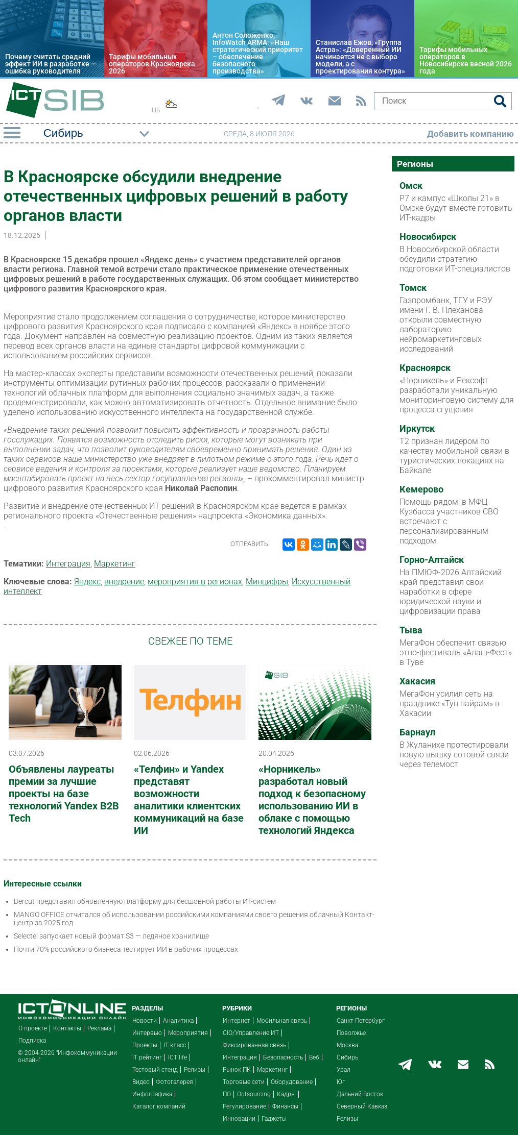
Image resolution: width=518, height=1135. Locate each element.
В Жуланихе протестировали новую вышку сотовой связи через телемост (454, 754)
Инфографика (152, 1094)
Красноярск (425, 368)
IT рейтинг (147, 1057)
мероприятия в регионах (195, 581)
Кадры (286, 1094)
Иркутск (417, 429)
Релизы (194, 1069)
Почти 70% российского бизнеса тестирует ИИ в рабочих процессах (126, 949)
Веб (314, 1057)
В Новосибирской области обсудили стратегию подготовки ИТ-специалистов (454, 259)
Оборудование (292, 1081)
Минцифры (267, 581)
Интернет (236, 1020)
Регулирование (244, 1106)
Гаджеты (274, 1118)
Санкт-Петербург (361, 1020)
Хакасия (417, 681)
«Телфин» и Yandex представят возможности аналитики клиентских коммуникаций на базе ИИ (189, 799)
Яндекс (87, 581)
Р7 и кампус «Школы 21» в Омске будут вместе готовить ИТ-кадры (455, 208)
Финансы (285, 1106)
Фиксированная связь (254, 1045)
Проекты (144, 1045)
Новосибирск (427, 237)
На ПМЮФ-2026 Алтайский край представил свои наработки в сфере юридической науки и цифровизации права (450, 592)
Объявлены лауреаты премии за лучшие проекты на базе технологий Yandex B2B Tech (64, 793)
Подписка (32, 1040)
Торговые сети (244, 1081)
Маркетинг (114, 564)
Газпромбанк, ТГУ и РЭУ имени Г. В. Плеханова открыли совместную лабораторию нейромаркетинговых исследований (445, 324)
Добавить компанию (470, 134)
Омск (410, 186)
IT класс (174, 1045)
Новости (144, 1020)
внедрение (124, 581)
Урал (343, 1069)
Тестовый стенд (155, 1069)
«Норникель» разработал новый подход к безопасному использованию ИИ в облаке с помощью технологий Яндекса (312, 799)
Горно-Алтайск (431, 560)
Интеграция (68, 564)
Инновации (239, 1118)
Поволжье (351, 1033)
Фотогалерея (174, 1081)
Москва (347, 1045)
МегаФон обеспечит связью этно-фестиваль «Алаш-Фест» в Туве (455, 652)
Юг (341, 1081)
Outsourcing (254, 1094)
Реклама (99, 1028)
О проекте (32, 1028)
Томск (413, 288)
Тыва (410, 630)
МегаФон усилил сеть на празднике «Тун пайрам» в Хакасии (449, 703)
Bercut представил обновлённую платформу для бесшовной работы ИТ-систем (145, 901)
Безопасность (283, 1057)
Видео (141, 1081)
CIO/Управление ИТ (251, 1033)
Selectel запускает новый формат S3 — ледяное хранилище (111, 936)
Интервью (147, 1033)
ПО (227, 1094)
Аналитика (178, 1020)
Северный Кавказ (362, 1106)
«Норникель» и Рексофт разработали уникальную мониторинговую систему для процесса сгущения (456, 395)
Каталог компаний (158, 1106)
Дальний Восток (360, 1094)
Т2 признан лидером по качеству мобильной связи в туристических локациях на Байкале (454, 455)
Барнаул (417, 732)
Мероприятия (188, 1033)
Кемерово (421, 489)
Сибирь (347, 1057)
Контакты (67, 1028)
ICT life (177, 1057)
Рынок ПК (237, 1069)
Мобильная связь (281, 1020)
